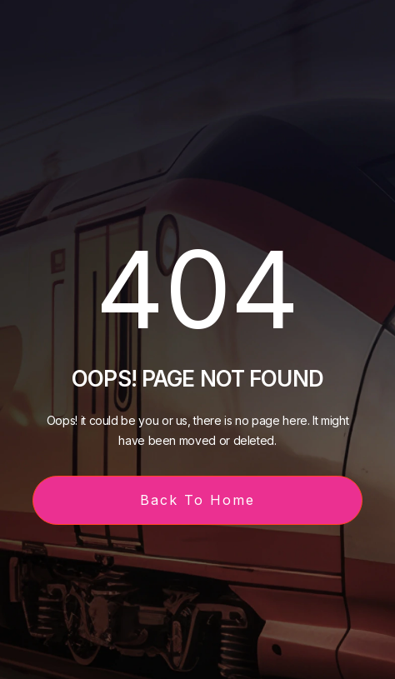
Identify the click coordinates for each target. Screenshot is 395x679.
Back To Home (197, 500)
